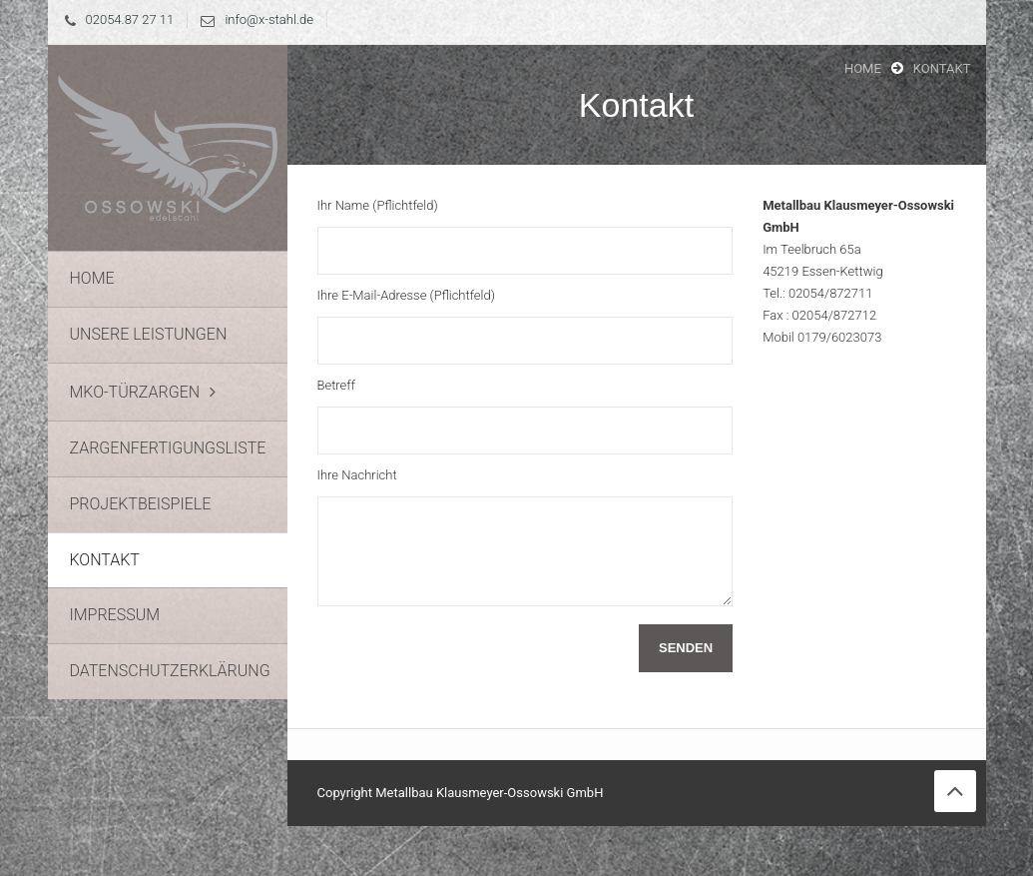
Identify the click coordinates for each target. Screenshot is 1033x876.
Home (862, 68)
